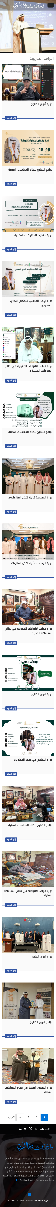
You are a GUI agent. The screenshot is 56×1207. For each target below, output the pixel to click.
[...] (17, 1180)
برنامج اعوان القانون (41, 1022)
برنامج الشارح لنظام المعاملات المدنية (30, 169)
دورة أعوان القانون (41, 104)
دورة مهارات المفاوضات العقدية (33, 235)
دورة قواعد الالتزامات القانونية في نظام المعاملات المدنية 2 (28, 368)
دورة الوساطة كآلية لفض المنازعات (31, 563)
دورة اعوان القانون (41, 694)
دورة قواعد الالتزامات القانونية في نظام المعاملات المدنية (28, 631)
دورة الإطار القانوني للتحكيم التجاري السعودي (31, 303)
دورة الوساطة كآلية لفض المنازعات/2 (30, 497)
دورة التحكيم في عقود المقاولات (32, 759)
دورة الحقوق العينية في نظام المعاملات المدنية (28, 1090)
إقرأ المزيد (11, 118)
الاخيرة (11, 1117)
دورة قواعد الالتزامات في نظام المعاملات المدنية (28, 893)
